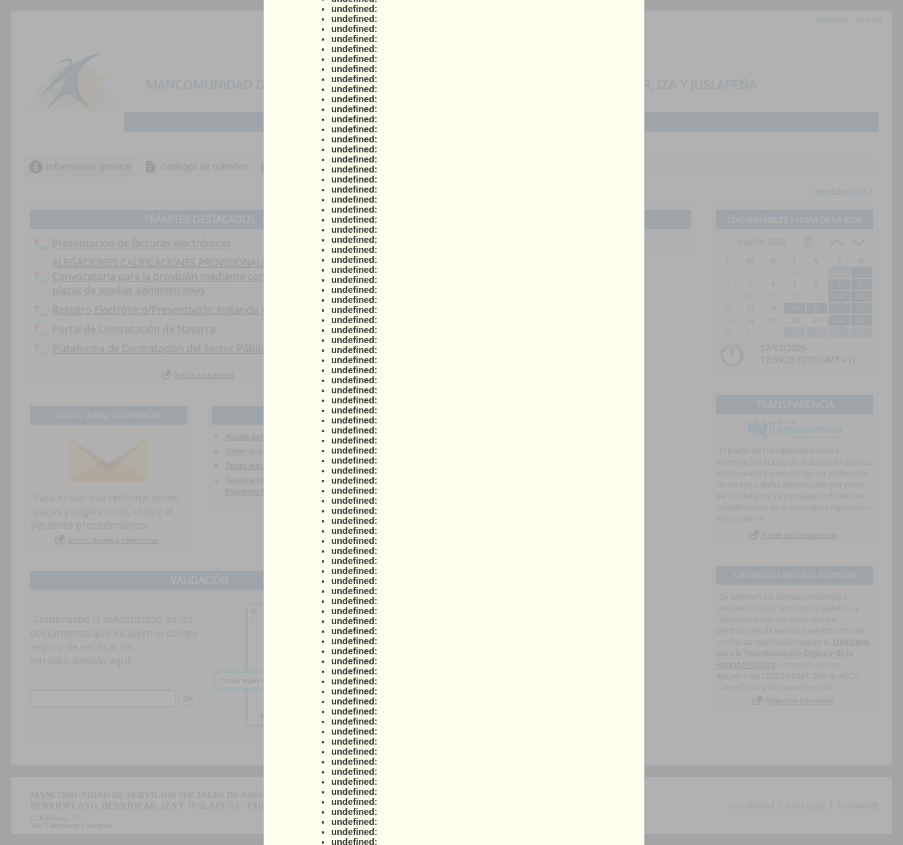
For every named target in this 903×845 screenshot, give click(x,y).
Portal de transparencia (799, 534)
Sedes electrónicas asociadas (278, 465)
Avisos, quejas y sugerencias (113, 540)
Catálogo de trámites (204, 167)
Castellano (832, 19)
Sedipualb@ (858, 805)
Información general (88, 167)
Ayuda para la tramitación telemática (293, 436)
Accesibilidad (751, 805)
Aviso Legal (805, 805)
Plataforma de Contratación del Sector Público (162, 349)
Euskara (869, 19)
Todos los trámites (204, 375)
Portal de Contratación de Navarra (133, 329)
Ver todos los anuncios (547, 243)
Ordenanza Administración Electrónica (296, 451)
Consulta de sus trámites (329, 167)
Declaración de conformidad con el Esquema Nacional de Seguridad (289, 485)
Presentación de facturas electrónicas (141, 243)
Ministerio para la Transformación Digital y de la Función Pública (793, 653)
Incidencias (546, 167)
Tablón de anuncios (452, 167)
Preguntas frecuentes (799, 700)
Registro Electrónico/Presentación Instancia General (175, 310)
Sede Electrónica (840, 191)
